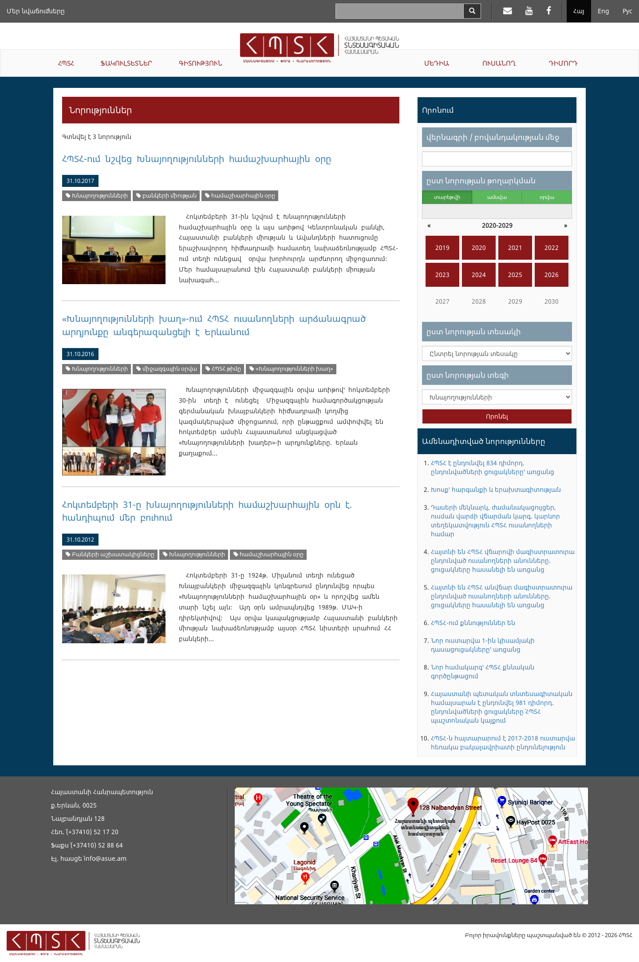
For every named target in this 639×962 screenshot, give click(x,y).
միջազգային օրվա (166, 368)
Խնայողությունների (97, 195)
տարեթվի (447, 197)
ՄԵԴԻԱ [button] (436, 63)
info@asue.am (105, 858)
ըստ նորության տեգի (467, 375)
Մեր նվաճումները (36, 11)
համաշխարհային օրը (240, 195)
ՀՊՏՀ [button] (66, 63)
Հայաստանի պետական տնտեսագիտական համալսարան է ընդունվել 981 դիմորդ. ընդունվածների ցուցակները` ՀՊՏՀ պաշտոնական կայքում (501, 706)
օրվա (547, 197)
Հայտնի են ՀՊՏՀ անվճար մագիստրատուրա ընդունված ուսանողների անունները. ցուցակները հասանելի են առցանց (501, 596)
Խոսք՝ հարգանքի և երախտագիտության (496, 489)
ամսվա (497, 197)
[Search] (472, 11)
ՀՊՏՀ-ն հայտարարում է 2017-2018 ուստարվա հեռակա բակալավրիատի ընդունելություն (503, 742)
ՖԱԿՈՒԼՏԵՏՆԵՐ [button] (126, 63)
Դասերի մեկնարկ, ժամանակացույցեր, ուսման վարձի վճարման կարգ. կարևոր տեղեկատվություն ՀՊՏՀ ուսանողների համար (495, 520)
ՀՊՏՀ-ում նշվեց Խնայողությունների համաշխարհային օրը (196, 159)
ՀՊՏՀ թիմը (223, 368)
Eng (603, 11)
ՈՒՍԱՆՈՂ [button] (499, 63)
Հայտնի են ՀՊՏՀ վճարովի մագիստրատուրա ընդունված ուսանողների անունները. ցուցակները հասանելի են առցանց (503, 560)
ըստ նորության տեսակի (473, 331)
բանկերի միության (166, 195)
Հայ (578, 11)
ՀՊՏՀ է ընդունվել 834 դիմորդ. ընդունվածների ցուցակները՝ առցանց (492, 467)
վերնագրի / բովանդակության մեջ (492, 137)
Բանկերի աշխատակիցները (110, 554)
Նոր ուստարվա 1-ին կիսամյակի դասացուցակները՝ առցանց (483, 644)
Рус (627, 11)
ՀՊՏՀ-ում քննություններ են (473, 622)
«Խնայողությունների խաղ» (291, 368)
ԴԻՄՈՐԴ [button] (563, 63)
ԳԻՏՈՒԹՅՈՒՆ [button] (200, 63)
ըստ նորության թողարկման (481, 180)
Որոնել (497, 416)
